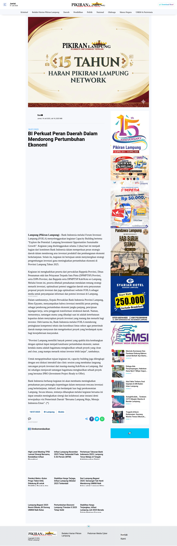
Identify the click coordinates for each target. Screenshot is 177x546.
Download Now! (168, 5)
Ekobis (61, 412)
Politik (90, 12)
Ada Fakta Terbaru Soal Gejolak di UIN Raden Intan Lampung (136, 384)
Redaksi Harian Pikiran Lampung (44, 12)
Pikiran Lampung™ (34, 540)
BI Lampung (49, 412)
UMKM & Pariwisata (146, 12)
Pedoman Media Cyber (97, 534)
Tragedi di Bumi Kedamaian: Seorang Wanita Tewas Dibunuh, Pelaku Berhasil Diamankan (136, 414)
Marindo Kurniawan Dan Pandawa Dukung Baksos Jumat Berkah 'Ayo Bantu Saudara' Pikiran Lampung (136, 353)
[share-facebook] (90, 419)
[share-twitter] (96, 419)
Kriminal (22, 12)
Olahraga (113, 12)
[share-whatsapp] (102, 419)
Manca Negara (127, 12)
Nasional (101, 12)
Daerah (66, 12)
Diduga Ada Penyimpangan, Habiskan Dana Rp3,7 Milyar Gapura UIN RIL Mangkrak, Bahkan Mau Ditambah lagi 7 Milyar (137, 368)
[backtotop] (88, 527)
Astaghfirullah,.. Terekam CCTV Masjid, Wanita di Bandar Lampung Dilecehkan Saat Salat (135, 399)
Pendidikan (78, 12)
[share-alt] (85, 419)
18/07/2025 (33, 129)
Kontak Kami (123, 535)
